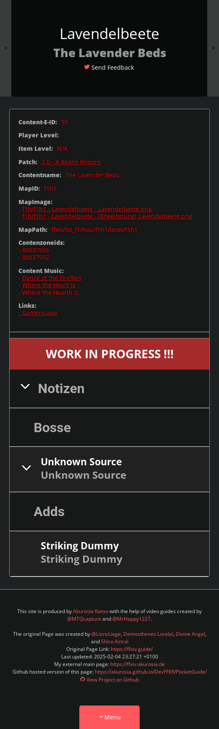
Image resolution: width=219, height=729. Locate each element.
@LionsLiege (106, 633)
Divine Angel (190, 633)
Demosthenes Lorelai (148, 633)
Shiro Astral (114, 641)
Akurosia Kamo (90, 611)
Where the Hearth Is (50, 292)
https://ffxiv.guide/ (132, 649)
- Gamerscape (37, 312)
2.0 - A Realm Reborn (71, 161)
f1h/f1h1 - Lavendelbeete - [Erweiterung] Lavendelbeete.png (107, 216)
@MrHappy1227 (131, 618)
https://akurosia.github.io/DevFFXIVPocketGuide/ (151, 671)
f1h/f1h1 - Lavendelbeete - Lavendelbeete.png (87, 208)
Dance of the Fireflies (51, 277)
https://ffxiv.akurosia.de (137, 664)
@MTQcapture (84, 618)
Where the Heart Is (48, 284)
